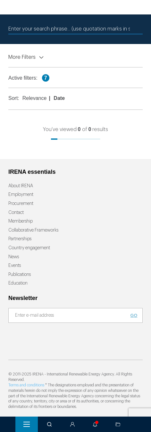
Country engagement (29, 248)
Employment (20, 194)
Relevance (34, 98)
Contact (16, 212)
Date (59, 98)
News (13, 257)
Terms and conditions (26, 385)
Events (14, 265)
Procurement (20, 203)
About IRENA (20, 186)
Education (18, 283)
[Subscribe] (71, 316)
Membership (20, 221)
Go (134, 315)
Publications (19, 274)
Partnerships (19, 239)
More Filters (22, 57)
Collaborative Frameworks (33, 230)
